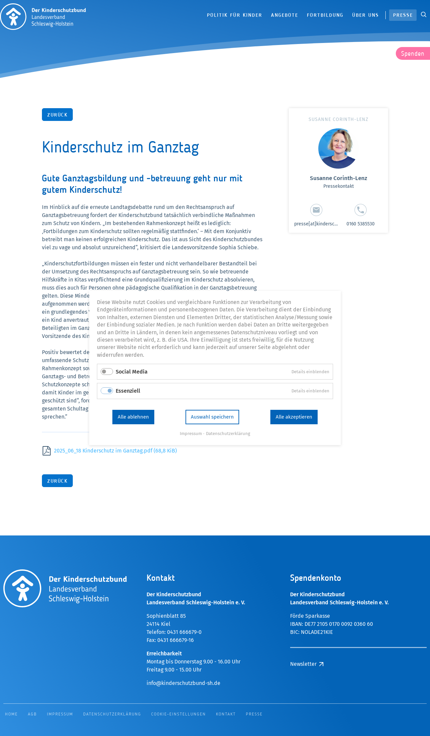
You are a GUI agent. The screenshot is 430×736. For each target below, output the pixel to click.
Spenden (413, 54)
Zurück (57, 115)
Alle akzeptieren (282, 409)
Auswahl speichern (213, 409)
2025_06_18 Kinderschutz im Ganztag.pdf (115, 450)
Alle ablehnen (145, 409)
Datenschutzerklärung (226, 424)
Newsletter (303, 664)
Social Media (144, 371)
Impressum (194, 424)
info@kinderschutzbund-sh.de (183, 683)
